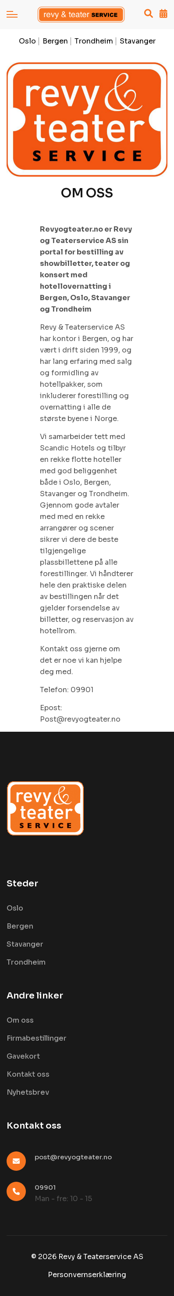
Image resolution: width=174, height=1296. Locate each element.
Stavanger (138, 41)
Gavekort (23, 1056)
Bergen (55, 41)
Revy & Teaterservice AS (100, 1256)
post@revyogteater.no (73, 1157)
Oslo (27, 41)
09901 (45, 1187)
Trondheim (94, 41)
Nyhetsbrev (28, 1092)
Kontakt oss (28, 1074)
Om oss (20, 1020)
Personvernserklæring (87, 1274)
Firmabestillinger (37, 1038)
